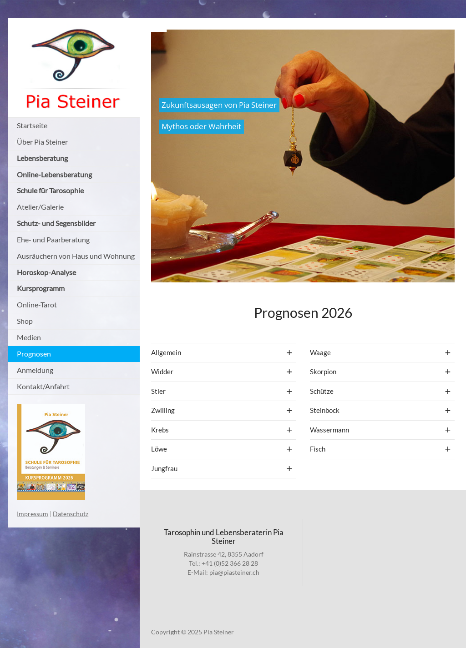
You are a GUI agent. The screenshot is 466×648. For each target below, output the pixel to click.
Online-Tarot (37, 304)
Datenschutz (70, 513)
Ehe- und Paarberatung (53, 239)
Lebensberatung (42, 158)
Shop (25, 320)
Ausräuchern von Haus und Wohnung (76, 255)
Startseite (32, 125)
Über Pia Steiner (42, 141)
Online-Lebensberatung (54, 174)
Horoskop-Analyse (46, 272)
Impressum (32, 513)
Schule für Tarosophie (50, 190)
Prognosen (34, 353)
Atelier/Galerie (40, 206)
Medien (29, 337)
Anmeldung (35, 370)
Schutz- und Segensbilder (56, 223)
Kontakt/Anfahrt (43, 386)
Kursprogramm (41, 288)
